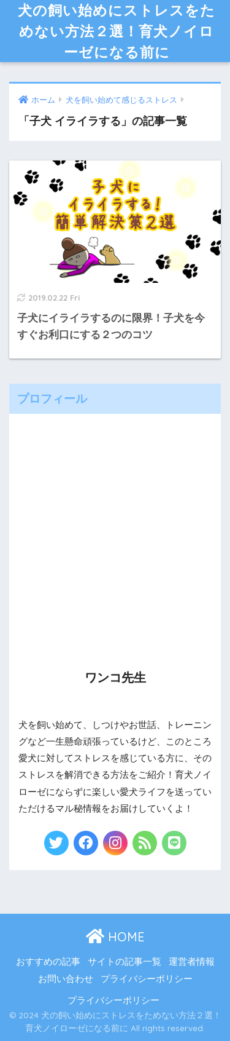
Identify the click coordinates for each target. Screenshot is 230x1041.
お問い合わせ (65, 979)
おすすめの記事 (48, 962)
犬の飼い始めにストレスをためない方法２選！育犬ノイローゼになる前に (116, 31)
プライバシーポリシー (147, 979)
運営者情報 (192, 962)
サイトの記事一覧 (124, 962)
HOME (115, 936)
